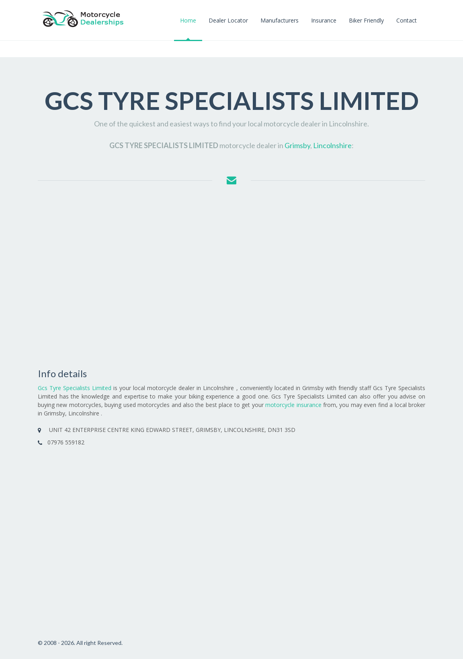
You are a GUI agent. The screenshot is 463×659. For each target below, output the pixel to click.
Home (188, 20)
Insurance (323, 20)
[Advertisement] (231, 277)
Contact (406, 20)
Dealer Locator (228, 20)
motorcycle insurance (293, 405)
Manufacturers (279, 20)
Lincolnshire (332, 145)
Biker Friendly (366, 20)
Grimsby (297, 145)
